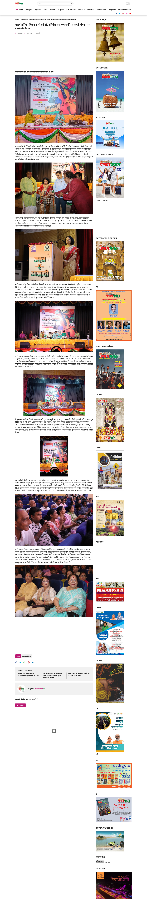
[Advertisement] (54, 54)
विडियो (45, 10)
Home (19, 10)
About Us (81, 10)
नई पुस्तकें (61, 10)
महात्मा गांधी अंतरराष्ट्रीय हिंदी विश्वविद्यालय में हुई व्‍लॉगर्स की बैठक (28, 673)
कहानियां (38, 10)
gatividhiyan (24, 19)
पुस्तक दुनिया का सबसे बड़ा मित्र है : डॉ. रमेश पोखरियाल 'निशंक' (79, 673)
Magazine (112, 10)
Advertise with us (124, 10)
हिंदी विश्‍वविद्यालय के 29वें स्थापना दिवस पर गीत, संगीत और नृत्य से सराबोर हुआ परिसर (52, 674)
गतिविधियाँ (90, 10)
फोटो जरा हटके (70, 10)
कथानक (52, 10)
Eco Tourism (101, 10)
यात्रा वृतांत (29, 10)
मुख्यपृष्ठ (17, 19)
